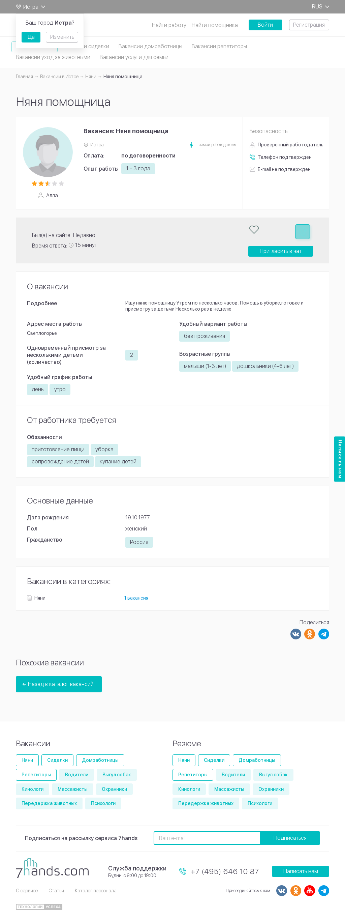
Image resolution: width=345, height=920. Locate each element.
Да (31, 37)
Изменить (62, 37)
